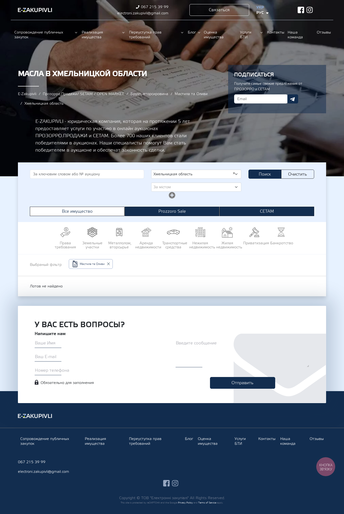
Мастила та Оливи (191, 93)
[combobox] (196, 174)
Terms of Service (207, 502)
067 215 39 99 (154, 7)
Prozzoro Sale (172, 211)
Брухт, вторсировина (149, 93)
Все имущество (77, 211)
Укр (260, 7)
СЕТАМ (267, 211)
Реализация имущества (92, 35)
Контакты (275, 32)
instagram (309, 10)
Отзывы (323, 32)
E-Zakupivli (27, 93)
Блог (192, 32)
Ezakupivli (35, 10)
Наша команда (295, 35)
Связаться (219, 10)
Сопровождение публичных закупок (38, 35)
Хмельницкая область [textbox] (194, 174)
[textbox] (194, 187)
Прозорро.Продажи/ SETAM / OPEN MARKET (83, 93)
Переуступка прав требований (145, 35)
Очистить (297, 174)
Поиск (265, 174)
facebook (301, 10)
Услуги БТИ (245, 35)
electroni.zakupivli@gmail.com (142, 13)
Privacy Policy (185, 502)
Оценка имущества (214, 35)
